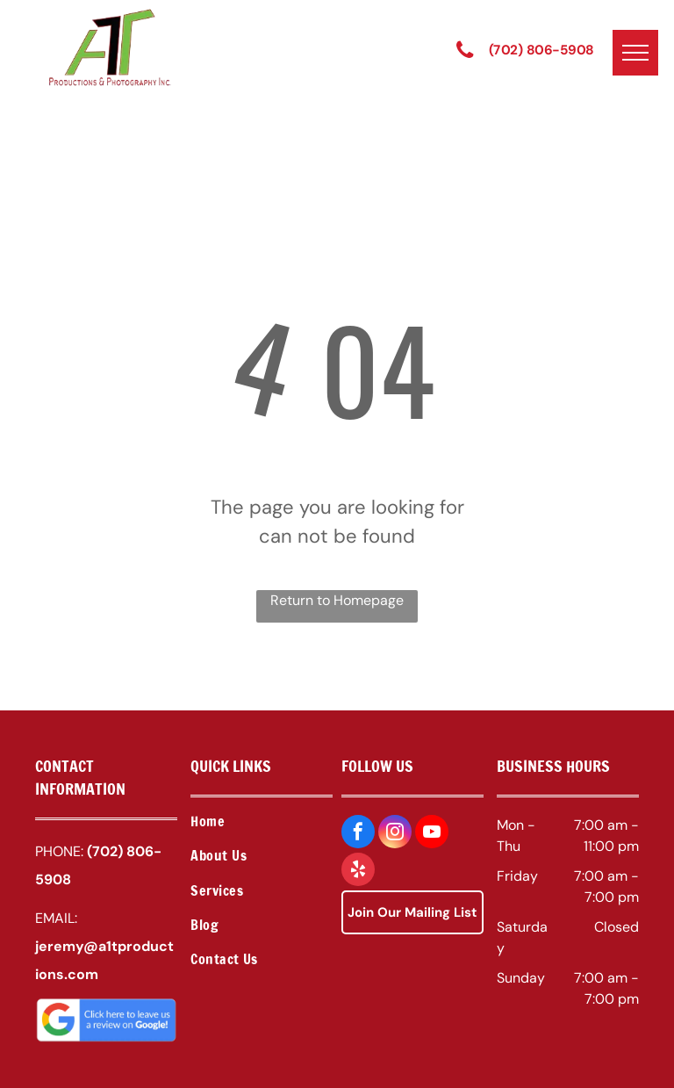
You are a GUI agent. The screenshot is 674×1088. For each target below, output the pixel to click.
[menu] (635, 53)
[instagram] (395, 834)
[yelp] (358, 871)
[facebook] (358, 834)
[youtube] (431, 834)
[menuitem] (261, 823)
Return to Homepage (337, 600)
